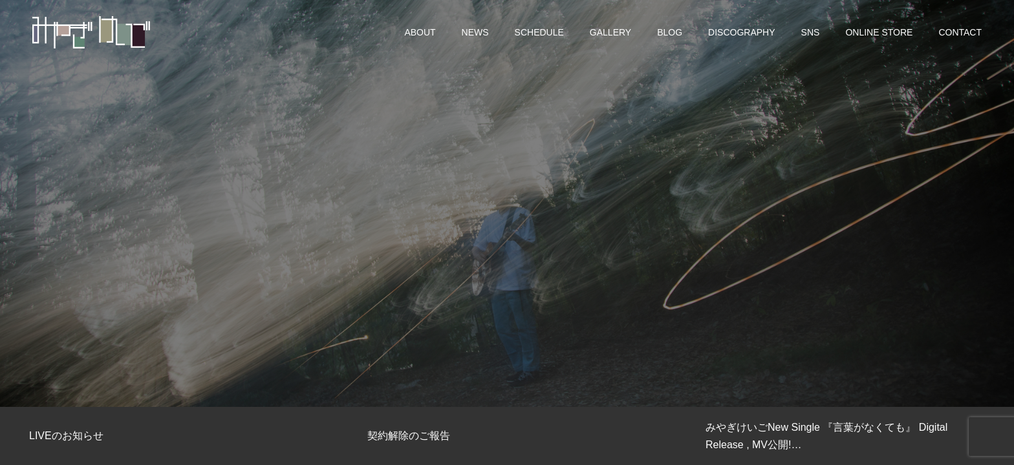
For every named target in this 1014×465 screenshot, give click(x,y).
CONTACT (960, 32)
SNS (810, 32)
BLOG (669, 32)
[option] (507, 203)
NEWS (475, 32)
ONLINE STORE (878, 32)
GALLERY (610, 32)
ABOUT (419, 32)
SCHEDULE (539, 32)
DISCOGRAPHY (741, 32)
